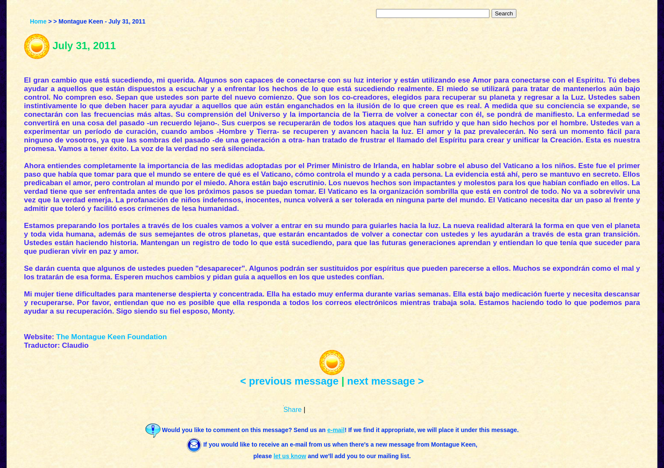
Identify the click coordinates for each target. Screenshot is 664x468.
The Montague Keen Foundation (111, 337)
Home (38, 21)
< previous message (289, 381)
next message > (385, 381)
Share (292, 409)
